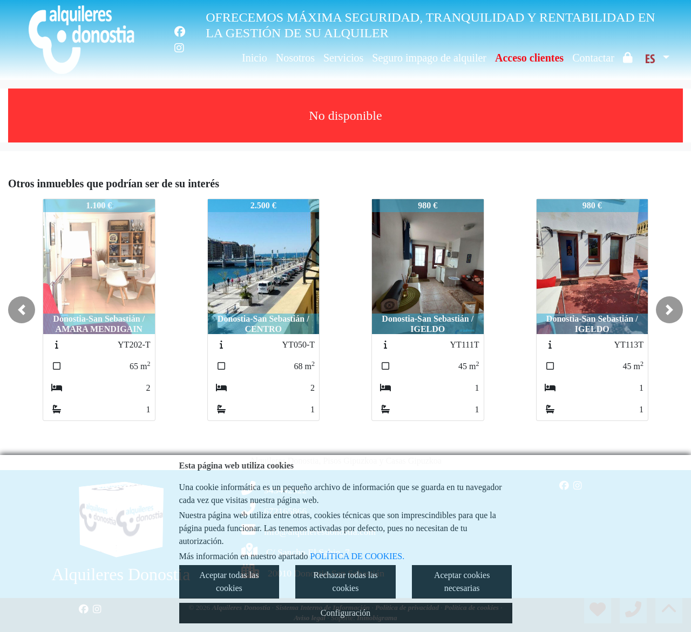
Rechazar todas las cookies (345, 581)
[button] (21, 309)
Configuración (345, 612)
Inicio (254, 58)
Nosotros (295, 58)
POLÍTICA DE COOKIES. (357, 556)
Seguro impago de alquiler (429, 58)
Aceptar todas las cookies (229, 581)
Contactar (593, 58)
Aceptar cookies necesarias (462, 581)
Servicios (343, 58)
